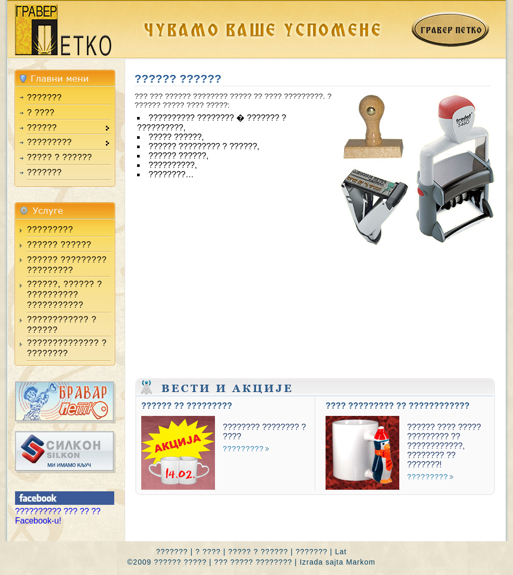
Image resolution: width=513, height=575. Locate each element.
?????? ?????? (59, 244)
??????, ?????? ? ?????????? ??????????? (64, 294)
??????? (44, 97)
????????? (50, 229)
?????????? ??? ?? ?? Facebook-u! (58, 516)
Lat (340, 551)
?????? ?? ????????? (186, 405)
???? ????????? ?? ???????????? (397, 405)
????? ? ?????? (59, 157)
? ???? (41, 112)
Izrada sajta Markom (337, 562)
